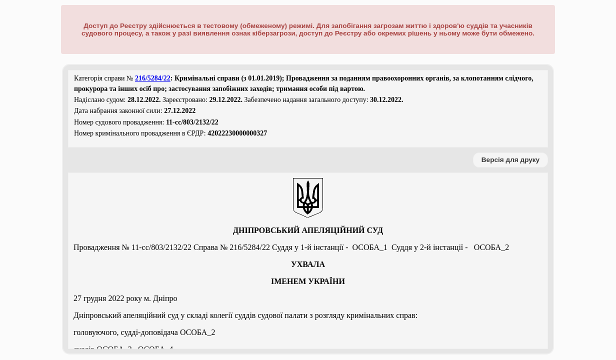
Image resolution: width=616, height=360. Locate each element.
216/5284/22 (152, 78)
